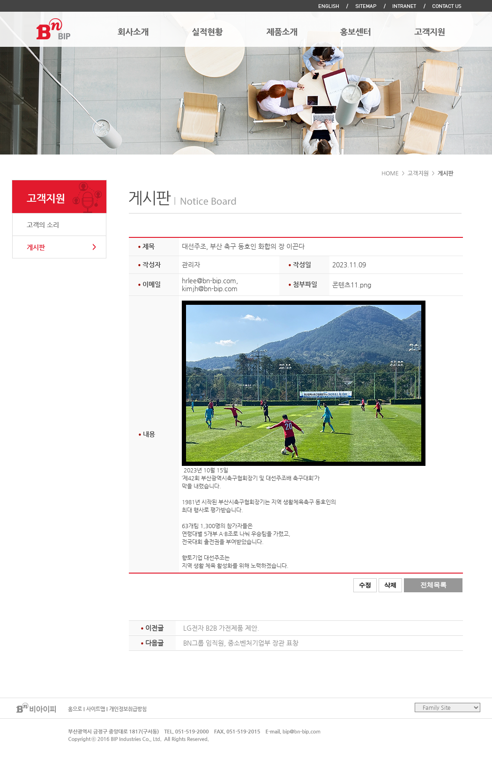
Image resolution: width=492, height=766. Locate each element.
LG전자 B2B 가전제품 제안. (221, 628)
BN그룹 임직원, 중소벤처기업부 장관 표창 (240, 643)
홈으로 (75, 709)
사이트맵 (95, 709)
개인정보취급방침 (128, 709)
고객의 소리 (43, 224)
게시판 (36, 247)
